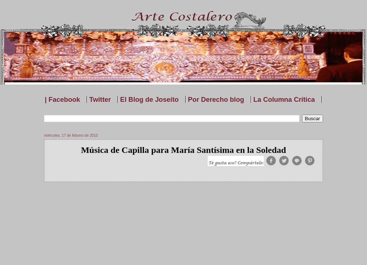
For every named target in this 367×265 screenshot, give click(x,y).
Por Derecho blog (216, 99)
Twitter (100, 99)
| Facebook (62, 99)
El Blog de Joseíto (149, 99)
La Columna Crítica (284, 99)
